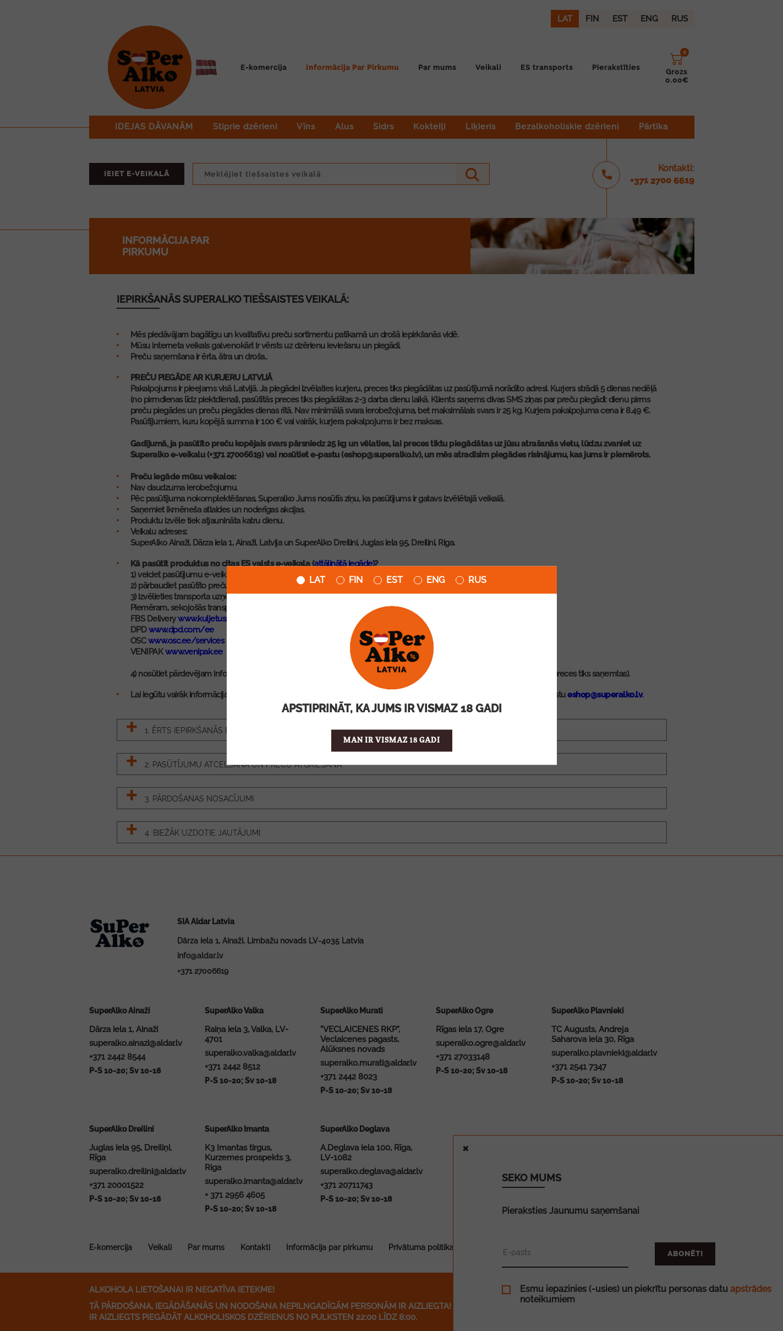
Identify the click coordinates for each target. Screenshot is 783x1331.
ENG (429, 580)
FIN (349, 580)
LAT (311, 580)
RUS (471, 580)
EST (388, 580)
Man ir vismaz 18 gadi (391, 740)
